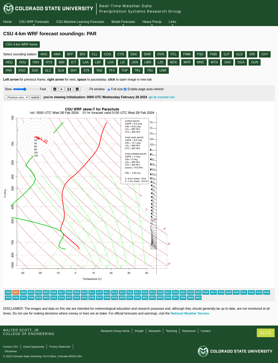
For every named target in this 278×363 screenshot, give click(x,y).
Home (7, 21)
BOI (82, 54)
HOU (22, 62)
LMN (147, 62)
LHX (111, 62)
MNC (200, 62)
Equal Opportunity (33, 346)
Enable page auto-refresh (146, 89)
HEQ (9, 62)
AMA (57, 54)
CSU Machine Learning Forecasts (80, 21)
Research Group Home (115, 331)
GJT (227, 54)
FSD (200, 54)
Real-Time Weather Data (125, 5)
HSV (36, 62)
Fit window (97, 89)
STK (86, 70)
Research (155, 331)
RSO (21, 70)
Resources (189, 331)
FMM (186, 54)
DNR (147, 54)
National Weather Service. (190, 313)
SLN (61, 70)
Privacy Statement (59, 346)
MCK (173, 62)
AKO (43, 54)
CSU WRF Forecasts (34, 21)
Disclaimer (11, 351)
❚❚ (69, 89)
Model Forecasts (123, 21)
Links (172, 21)
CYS (120, 54)
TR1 (137, 70)
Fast (42, 89)
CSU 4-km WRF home (21, 44)
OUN (254, 62)
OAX (227, 62)
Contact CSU (10, 346)
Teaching (171, 331)
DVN (160, 54)
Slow (8, 89)
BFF (70, 54)
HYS (49, 62)
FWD (213, 54)
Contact (205, 331)
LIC (122, 62)
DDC (134, 54)
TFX (112, 70)
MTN (214, 62)
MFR (187, 62)
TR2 (150, 70)
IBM (61, 62)
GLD (239, 54)
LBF (98, 62)
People (139, 331)
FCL (174, 54)
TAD (99, 70)
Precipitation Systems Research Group (140, 11)
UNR (162, 70)
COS (107, 54)
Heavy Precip (151, 21)
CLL (94, 54)
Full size (117, 89)
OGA (241, 62)
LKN (135, 62)
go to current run (162, 97)
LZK (160, 62)
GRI (252, 54)
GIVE (265, 333)
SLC (48, 70)
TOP (124, 70)
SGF (35, 70)
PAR (9, 70)
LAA (86, 62)
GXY (264, 54)
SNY (73, 70)
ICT (73, 62)
